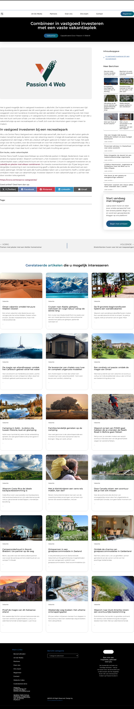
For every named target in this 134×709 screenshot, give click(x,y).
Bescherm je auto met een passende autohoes (126, 72)
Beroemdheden (19, 654)
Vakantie (51, 35)
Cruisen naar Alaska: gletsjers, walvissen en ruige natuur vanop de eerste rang (66, 309)
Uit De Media (36, 14)
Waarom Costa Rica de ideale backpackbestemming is (17, 489)
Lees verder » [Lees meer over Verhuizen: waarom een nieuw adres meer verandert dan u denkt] (108, 189)
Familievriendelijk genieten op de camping (65, 429)
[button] (2, 14)
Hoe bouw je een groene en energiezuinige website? (115, 176)
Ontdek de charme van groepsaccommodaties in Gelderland (112, 550)
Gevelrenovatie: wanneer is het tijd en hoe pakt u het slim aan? (126, 89)
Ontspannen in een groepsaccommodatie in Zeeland (65, 550)
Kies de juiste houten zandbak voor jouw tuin (109, 72)
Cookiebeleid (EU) (20, 684)
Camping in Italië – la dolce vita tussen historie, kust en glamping (19, 429)
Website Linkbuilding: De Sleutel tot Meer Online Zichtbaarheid (21, 689)
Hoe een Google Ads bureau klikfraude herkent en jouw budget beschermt (118, 136)
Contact (99, 14)
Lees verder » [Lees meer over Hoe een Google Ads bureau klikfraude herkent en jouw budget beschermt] (108, 141)
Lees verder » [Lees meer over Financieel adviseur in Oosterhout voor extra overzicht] (108, 151)
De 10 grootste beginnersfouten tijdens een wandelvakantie (110, 308)
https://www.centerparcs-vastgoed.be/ (18, 180)
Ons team (84, 14)
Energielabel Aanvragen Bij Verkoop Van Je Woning (109, 89)
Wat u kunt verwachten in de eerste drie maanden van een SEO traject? (126, 125)
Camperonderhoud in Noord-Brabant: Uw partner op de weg (18, 550)
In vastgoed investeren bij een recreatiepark (117, 57)
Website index (19, 680)
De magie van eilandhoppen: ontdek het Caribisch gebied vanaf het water (21, 368)
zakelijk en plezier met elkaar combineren (20, 164)
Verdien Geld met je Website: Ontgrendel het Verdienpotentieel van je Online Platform (21, 697)
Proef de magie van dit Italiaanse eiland (18, 611)
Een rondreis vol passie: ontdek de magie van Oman (111, 368)
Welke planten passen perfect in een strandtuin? (126, 105)
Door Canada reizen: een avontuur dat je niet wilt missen (111, 489)
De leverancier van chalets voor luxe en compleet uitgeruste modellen (66, 368)
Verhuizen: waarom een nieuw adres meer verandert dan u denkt (118, 186)
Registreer (17, 672)
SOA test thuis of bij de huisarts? (110, 122)
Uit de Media (18, 658)
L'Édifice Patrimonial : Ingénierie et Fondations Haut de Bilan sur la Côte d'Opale (118, 166)
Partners (53, 14)
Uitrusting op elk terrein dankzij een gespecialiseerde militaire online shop (110, 106)
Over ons (68, 14)
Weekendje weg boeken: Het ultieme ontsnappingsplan (66, 611)
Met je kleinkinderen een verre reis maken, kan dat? (65, 489)
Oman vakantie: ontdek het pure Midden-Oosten (18, 308)
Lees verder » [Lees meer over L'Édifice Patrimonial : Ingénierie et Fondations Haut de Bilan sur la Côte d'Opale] (108, 171)
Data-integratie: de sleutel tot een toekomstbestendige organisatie (117, 156)
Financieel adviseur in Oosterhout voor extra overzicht (117, 147)
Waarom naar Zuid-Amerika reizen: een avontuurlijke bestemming (111, 611)
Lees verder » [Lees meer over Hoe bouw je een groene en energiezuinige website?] (108, 180)
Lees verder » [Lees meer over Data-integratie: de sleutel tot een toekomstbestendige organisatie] (108, 160)
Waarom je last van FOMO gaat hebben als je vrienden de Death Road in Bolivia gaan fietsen (110, 430)
